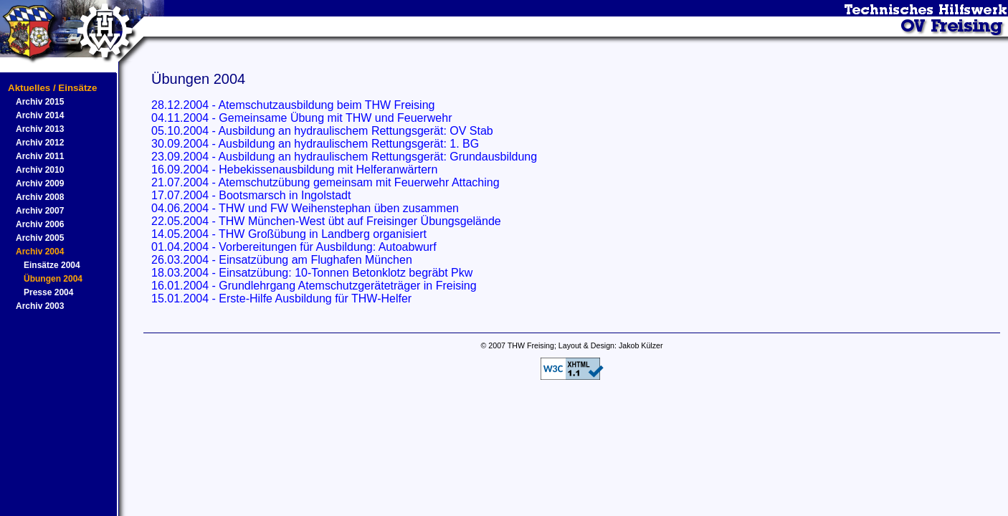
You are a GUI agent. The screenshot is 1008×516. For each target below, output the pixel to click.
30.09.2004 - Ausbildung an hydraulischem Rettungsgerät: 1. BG (315, 144)
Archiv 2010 (40, 170)
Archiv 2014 (40, 115)
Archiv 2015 (40, 102)
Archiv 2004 (40, 252)
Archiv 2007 (40, 211)
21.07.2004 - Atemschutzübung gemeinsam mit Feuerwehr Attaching (325, 182)
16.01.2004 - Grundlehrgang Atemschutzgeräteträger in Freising (314, 286)
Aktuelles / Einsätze (52, 87)
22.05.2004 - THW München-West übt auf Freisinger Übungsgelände (326, 221)
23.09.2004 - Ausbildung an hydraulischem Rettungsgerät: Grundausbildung (344, 156)
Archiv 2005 (40, 238)
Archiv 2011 (40, 156)
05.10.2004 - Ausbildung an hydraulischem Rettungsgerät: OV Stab (322, 131)
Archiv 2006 (40, 224)
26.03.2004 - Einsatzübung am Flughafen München (281, 260)
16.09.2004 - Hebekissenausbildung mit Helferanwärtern (294, 169)
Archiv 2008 (40, 197)
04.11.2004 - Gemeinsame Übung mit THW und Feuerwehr (301, 118)
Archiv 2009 (40, 183)
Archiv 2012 (40, 143)
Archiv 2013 (40, 129)
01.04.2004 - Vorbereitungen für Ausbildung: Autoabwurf (294, 247)
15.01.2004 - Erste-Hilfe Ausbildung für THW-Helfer (281, 298)
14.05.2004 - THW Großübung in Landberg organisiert (289, 234)
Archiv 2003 (40, 306)
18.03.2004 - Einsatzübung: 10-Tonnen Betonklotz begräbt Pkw (311, 273)
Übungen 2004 (53, 279)
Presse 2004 (48, 292)
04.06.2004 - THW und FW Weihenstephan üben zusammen (305, 208)
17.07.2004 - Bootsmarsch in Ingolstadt (251, 195)
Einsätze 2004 (52, 265)
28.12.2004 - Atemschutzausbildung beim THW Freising (292, 105)
